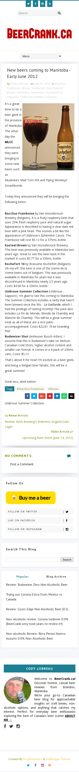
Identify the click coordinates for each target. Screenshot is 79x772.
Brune (26, 88)
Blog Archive (56, 577)
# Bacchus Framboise (30, 389)
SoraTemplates (32, 759)
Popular (22, 577)
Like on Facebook (40, 520)
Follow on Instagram (40, 529)
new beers (37, 93)
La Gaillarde (52, 305)
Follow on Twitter (40, 511)
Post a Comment (21, 465)
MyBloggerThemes (58, 759)
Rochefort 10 (54, 93)
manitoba (23, 93)
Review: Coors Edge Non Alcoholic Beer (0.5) (37, 609)
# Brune (53, 389)
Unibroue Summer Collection (39, 97)
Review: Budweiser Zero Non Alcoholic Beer (36, 585)
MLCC (9, 142)
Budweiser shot (42, 88)
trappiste (13, 97)
